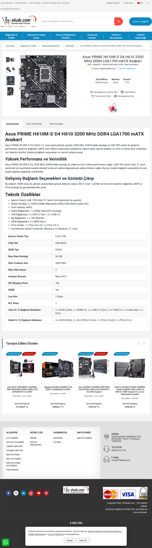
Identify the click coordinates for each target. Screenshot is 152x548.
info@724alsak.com (120, 460)
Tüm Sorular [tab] (56, 123)
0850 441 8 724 (118, 450)
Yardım (33, 438)
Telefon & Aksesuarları (116, 36)
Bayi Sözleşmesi (84, 438)
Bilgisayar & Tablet (11, 36)
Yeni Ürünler (12, 470)
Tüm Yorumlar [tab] (34, 123)
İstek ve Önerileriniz (36, 443)
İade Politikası (13, 455)
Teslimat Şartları (14, 450)
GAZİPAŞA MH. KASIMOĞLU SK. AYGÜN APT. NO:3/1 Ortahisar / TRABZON (126, 439)
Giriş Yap (128, 2)
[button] (64, 94)
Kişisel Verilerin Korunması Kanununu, (105, 531)
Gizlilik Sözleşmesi (15, 442)
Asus (115, 82)
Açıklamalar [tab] (12, 123)
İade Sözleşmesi (13, 459)
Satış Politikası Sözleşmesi (13, 464)
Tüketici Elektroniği (140, 36)
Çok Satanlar (7, 2)
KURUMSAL (58, 438)
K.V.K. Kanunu (12, 438)
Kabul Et (83, 541)
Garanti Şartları (14, 446)
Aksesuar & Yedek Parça (36, 36)
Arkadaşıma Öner (124, 96)
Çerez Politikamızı (56, 534)
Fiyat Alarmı (128, 92)
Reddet (69, 541)
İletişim (57, 442)
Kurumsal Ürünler (92, 36)
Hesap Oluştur (113, 2)
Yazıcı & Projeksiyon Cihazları (66, 36)
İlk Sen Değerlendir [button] (126, 68)
